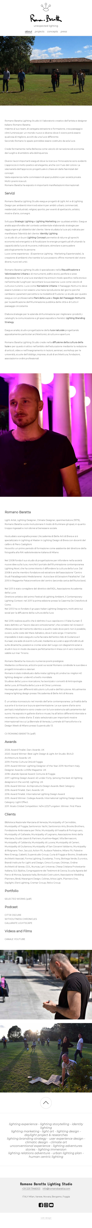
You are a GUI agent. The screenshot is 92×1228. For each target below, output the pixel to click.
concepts (52, 31)
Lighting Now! (12, 568)
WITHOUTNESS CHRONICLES (21, 919)
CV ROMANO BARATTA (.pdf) (20, 733)
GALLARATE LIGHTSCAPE (18, 923)
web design (46, 1218)
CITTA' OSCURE (13, 915)
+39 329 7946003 (31, 1188)
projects (39, 31)
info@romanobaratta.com (56, 1188)
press (64, 31)
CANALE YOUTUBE (15, 939)
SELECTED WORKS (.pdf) (18, 899)
